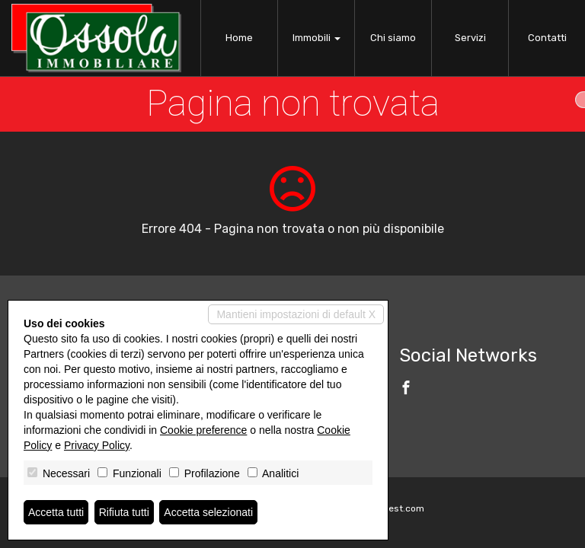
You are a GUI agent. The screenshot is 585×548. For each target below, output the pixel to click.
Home (239, 37)
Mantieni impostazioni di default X (296, 314)
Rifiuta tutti (124, 512)
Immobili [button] (316, 37)
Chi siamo (393, 37)
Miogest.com (396, 508)
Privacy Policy (96, 445)
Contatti (547, 37)
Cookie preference (203, 430)
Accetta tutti (56, 512)
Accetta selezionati (208, 512)
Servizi (470, 37)
